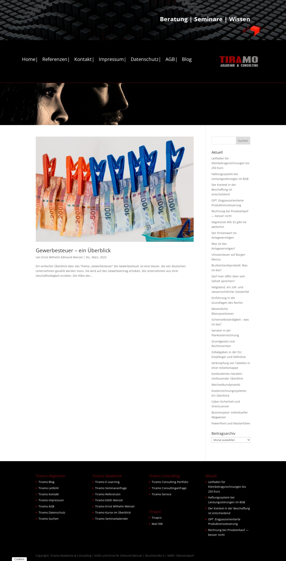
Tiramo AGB (46, 506)
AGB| (171, 60)
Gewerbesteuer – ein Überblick (73, 250)
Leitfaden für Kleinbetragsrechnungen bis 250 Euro (230, 163)
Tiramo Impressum (51, 500)
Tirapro (156, 518)
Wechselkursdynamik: (226, 385)
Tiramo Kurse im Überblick (113, 512)
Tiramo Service (161, 494)
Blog (187, 60)
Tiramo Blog (46, 482)
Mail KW (157, 524)
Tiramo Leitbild (49, 488)
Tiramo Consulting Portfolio (170, 482)
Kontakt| (84, 60)
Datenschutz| (146, 60)
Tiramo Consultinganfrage (169, 488)
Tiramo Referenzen (108, 494)
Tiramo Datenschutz (52, 512)
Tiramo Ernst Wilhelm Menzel (114, 506)
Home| (30, 60)
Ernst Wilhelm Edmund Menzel (62, 257)
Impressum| (112, 60)
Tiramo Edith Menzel (109, 500)
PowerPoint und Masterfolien (231, 423)
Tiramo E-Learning (107, 482)
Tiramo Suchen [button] (49, 519)
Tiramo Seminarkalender (111, 519)
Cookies (19, 559)
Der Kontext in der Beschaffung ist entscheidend (224, 189)
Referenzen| (56, 60)
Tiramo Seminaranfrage (111, 488)
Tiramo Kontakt (49, 494)
